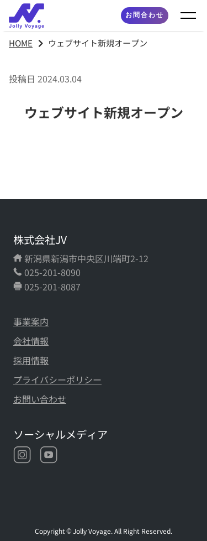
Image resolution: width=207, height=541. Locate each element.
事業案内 (31, 321)
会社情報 (31, 340)
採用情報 (31, 360)
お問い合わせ (39, 398)
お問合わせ (144, 15)
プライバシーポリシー (57, 379)
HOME (21, 43)
